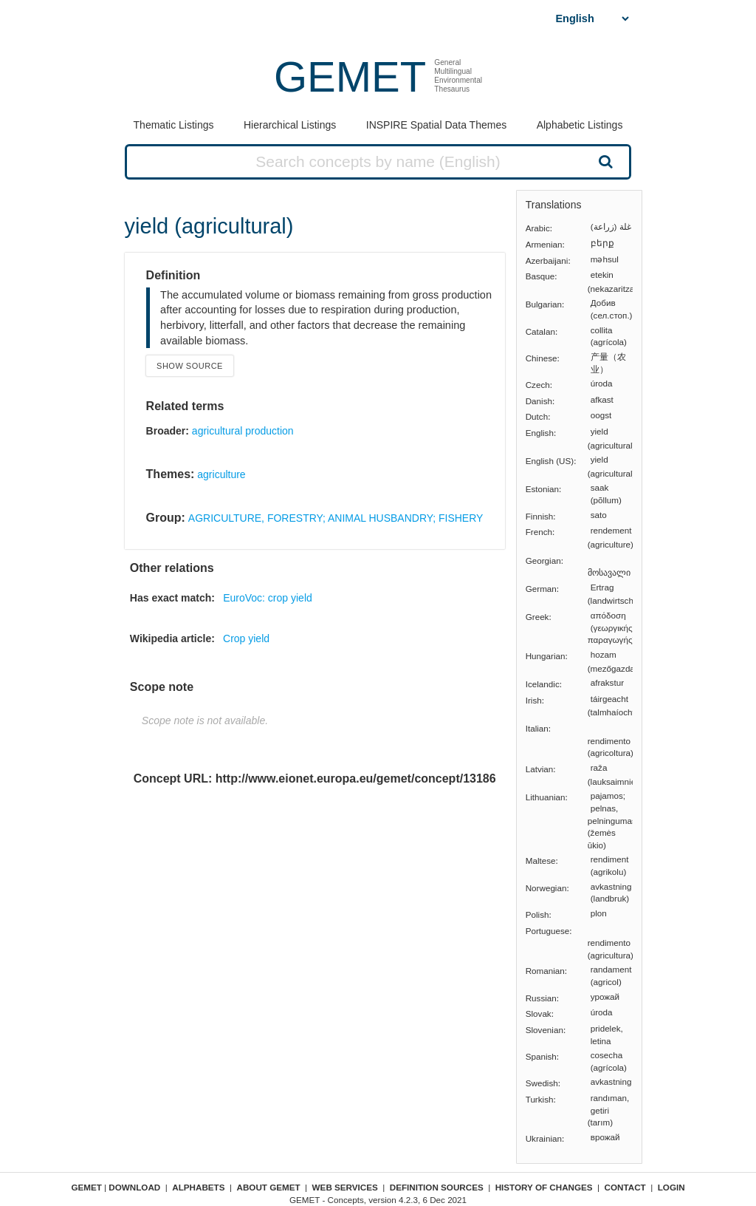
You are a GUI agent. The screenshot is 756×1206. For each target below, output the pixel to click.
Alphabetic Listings (580, 125)
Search (604, 161)
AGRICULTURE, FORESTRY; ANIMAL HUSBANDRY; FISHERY (336, 518)
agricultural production (243, 431)
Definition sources (437, 1187)
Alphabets (198, 1187)
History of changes (544, 1187)
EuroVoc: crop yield (267, 598)
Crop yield (246, 638)
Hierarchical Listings (290, 125)
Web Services (345, 1187)
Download (134, 1187)
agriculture (221, 474)
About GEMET (268, 1187)
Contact (625, 1187)
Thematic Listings (174, 125)
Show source (190, 365)
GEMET (350, 76)
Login (671, 1187)
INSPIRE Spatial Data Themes (436, 125)
